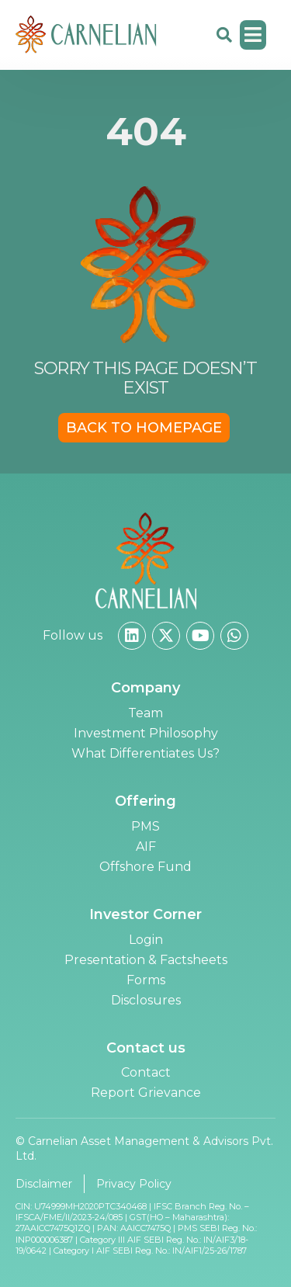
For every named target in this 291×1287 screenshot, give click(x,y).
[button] (253, 35)
